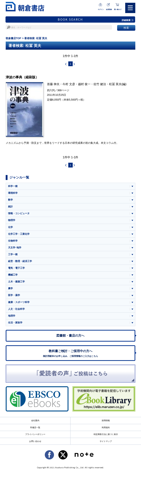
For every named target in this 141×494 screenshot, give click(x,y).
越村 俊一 (84, 84)
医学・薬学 (14, 295)
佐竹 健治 (99, 84)
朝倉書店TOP (13, 38)
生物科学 (13, 241)
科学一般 (13, 186)
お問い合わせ (35, 442)
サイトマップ (106, 442)
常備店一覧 (35, 428)
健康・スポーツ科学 (19, 302)
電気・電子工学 (16, 268)
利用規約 (106, 428)
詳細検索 (127, 20)
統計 (10, 206)
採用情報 (106, 421)
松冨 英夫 (115, 84)
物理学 (11, 220)
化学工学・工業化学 (19, 234)
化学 (10, 227)
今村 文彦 (68, 84)
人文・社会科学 (16, 309)
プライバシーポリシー (35, 435)
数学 (10, 200)
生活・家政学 (15, 323)
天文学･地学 (14, 247)
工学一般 (13, 254)
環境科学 (13, 193)
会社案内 (35, 421)
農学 (10, 289)
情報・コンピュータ (19, 213)
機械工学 (13, 275)
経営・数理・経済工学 (20, 261)
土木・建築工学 (16, 282)
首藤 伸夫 (53, 84)
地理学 (11, 316)
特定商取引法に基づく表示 (106, 435)
